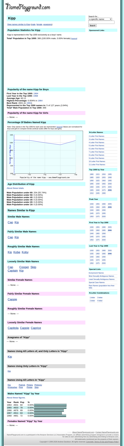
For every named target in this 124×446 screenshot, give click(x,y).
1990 (110, 177)
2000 (110, 184)
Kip (16, 222)
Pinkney (38, 385)
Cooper (24, 267)
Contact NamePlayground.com (107, 432)
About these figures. (16, 397)
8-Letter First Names (96, 155)
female (39, 24)
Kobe (16, 252)
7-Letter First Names (96, 152)
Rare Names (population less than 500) (101, 287)
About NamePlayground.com (83, 432)
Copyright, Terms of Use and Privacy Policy (102, 442)
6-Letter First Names (96, 149)
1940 (98, 190)
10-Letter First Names (97, 161)
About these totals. (15, 188)
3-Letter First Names (96, 139)
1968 (35, 96)
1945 (98, 193)
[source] (74, 38)
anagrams (47, 24)
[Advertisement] (94, 7)
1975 (104, 190)
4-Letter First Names (96, 142)
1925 (98, 181)
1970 (104, 187)
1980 (104, 193)
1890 (92, 181)
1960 (104, 181)
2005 (110, 187)
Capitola (13, 328)
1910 (92, 193)
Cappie (12, 299)
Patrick (22, 385)
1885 (92, 177)
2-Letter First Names (96, 136)
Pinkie (29, 387)
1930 (98, 184)
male (33, 24)
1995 (110, 181)
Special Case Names (97, 282)
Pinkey (30, 385)
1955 (104, 177)
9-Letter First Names (96, 158)
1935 (98, 187)
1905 (92, 190)
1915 (98, 174)
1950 (104, 174)
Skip (33, 267)
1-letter (92, 297)
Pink (21, 387)
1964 (36, 93)
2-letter (92, 301)
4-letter (100, 301)
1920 (98, 177)
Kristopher (12, 387)
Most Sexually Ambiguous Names (101, 276)
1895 (92, 184)
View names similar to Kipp (18, 24)
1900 (92, 187)
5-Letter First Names (96, 145)
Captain (13, 270)
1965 (104, 184)
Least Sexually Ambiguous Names (102, 279)
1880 (92, 174)
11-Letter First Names (97, 165)
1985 (110, 174)
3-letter (100, 297)
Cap (10, 222)
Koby (25, 252)
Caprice (36, 328)
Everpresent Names (96, 273)
